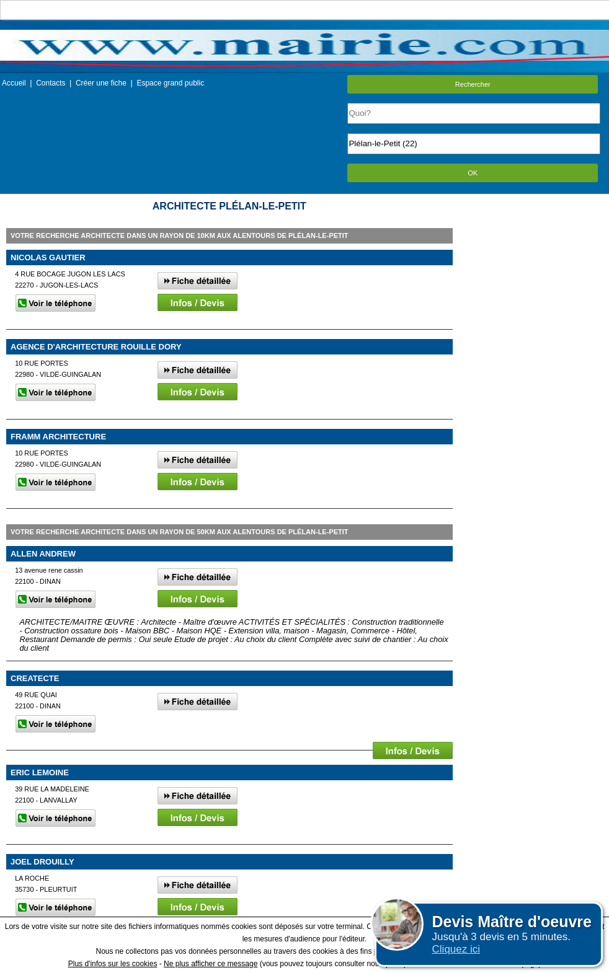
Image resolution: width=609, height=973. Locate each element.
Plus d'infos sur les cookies (113, 963)
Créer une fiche (101, 83)
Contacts (50, 83)
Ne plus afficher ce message (210, 963)
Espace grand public (170, 83)
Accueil (14, 83)
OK (473, 173)
